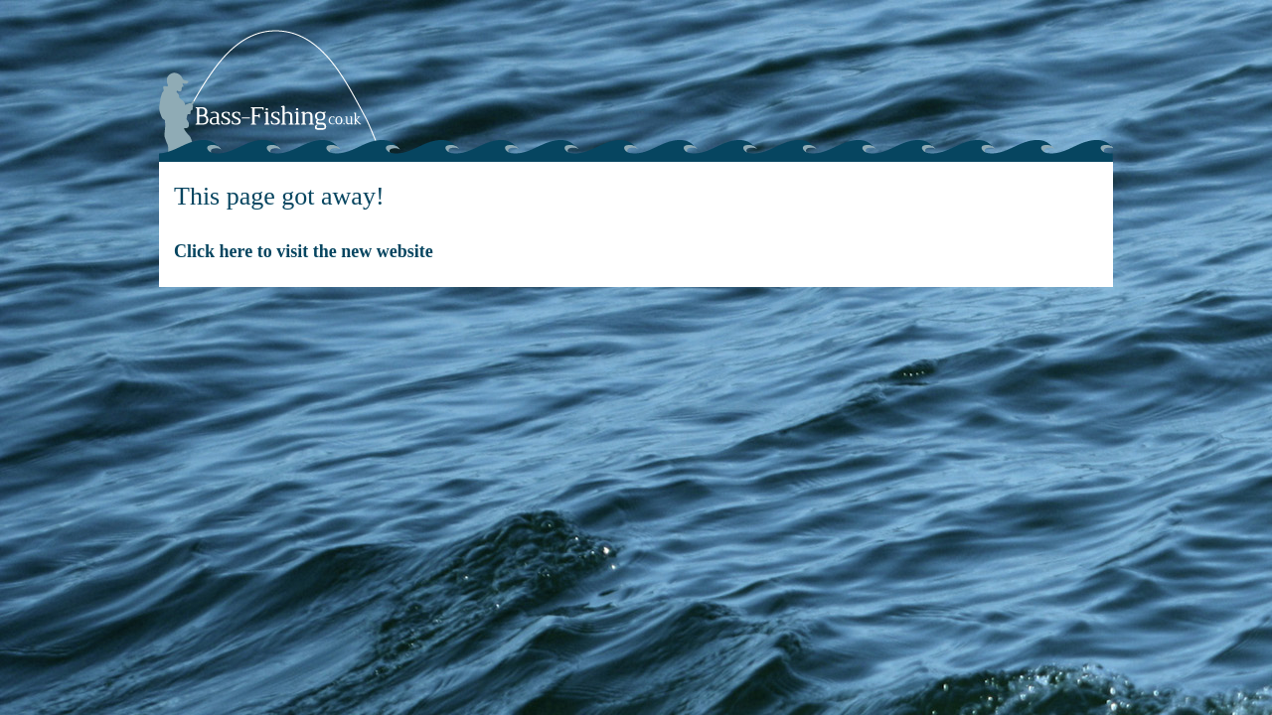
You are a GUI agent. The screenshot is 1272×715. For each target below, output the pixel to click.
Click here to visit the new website (303, 251)
